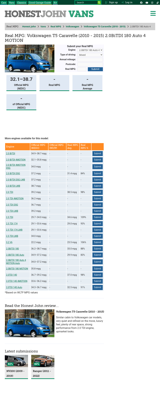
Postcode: (71, 64)
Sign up (111, 2)
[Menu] (153, 13)
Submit (95, 69)
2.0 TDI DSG (12, 204)
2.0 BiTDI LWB (13, 186)
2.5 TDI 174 (11, 223)
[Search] (99, 2)
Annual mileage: (68, 59)
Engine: (72, 50)
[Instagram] (152, 2)
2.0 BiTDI (10, 153)
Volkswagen (72, 26)
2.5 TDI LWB (12, 236)
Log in (127, 2)
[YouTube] (146, 2)
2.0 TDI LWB (12, 211)
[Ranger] (42, 361)
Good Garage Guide (40, 2)
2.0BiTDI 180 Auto (15, 255)
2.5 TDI (9, 217)
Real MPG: (70, 69)
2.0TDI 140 (11, 275)
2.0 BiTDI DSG (13, 173)
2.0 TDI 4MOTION (15, 198)
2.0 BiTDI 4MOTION (15, 159)
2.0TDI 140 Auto (14, 287)
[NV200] (16, 361)
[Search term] (88, 2)
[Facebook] (141, 2)
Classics (21, 2)
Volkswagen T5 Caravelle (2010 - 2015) (104, 26)
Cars (3, 2)
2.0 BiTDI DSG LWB (15, 179)
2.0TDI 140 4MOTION (16, 281)
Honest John (29, 26)
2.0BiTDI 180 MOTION (17, 268)
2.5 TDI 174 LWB (14, 230)
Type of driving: (68, 54)
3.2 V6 (9, 242)
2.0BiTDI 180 (12, 248)
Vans (11, 2)
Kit (55, 2)
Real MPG (56, 26)
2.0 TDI (9, 192)
